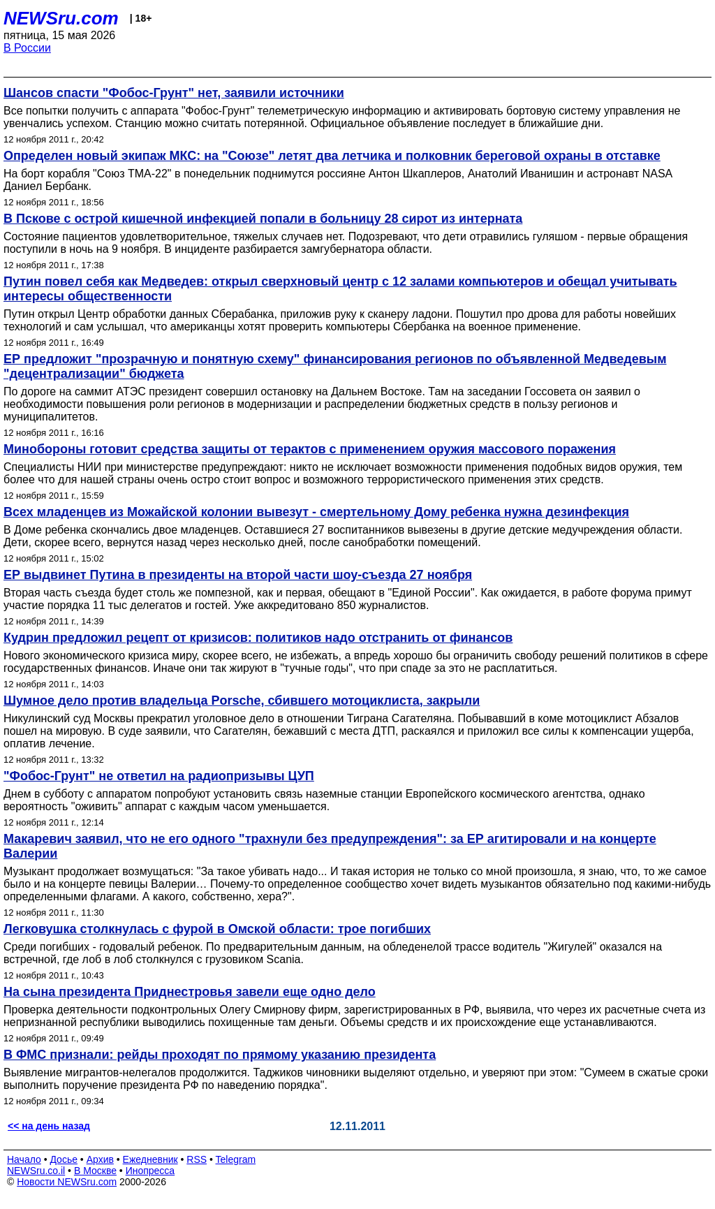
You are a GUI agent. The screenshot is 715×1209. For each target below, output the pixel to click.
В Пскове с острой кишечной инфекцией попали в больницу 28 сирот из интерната (262, 219)
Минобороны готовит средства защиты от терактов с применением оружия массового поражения (309, 449)
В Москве (95, 1170)
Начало (24, 1159)
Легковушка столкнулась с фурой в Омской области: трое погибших (217, 929)
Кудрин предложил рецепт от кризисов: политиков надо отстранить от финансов (258, 638)
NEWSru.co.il (36, 1170)
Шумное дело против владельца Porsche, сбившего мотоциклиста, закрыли (241, 701)
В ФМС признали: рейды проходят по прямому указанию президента (219, 1055)
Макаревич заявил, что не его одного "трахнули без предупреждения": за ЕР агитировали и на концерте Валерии (329, 846)
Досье (64, 1159)
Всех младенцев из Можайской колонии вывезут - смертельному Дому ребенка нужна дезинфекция (316, 512)
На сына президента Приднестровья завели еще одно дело (189, 992)
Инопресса (150, 1170)
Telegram (236, 1159)
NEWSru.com (61, 18)
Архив (100, 1159)
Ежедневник (150, 1159)
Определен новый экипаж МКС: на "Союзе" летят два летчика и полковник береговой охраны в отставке (332, 156)
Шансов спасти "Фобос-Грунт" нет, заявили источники (173, 93)
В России (27, 48)
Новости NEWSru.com (67, 1181)
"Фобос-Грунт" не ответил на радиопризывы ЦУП (158, 776)
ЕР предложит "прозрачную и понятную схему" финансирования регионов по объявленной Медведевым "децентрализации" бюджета (334, 366)
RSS (196, 1159)
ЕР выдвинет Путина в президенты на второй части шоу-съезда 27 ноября (237, 575)
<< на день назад (49, 1125)
